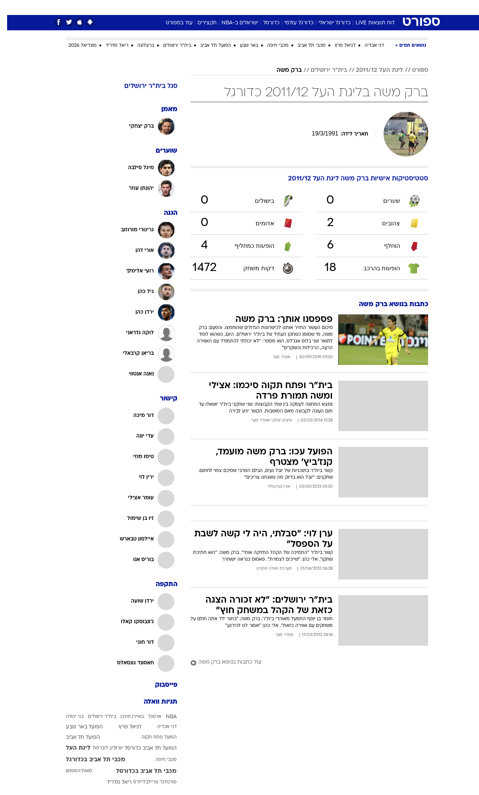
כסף (278, 7)
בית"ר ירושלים (170, 45)
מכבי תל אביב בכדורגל (88, 760)
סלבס (298, 7)
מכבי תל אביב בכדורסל (139, 771)
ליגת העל (71, 748)
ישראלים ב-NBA (232, 23)
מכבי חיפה (270, 45)
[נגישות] (10, 7)
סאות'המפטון (72, 771)
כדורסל (264, 23)
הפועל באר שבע (77, 727)
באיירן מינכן (125, 717)
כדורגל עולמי (291, 23)
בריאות (235, 7)
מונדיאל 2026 (75, 45)
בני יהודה (67, 717)
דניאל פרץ (337, 45)
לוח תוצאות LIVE (367, 23)
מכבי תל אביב (304, 45)
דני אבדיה (367, 45)
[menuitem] (367, 7)
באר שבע (242, 45)
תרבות (322, 7)
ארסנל (147, 717)
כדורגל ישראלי (327, 23)
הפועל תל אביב (208, 45)
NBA (164, 717)
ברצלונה (138, 45)
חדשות (372, 7)
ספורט (346, 7)
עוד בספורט (172, 23)
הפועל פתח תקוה (152, 737)
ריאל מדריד (109, 45)
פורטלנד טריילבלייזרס (148, 782)
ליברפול (93, 748)
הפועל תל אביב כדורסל (144, 748)
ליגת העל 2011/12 (372, 70)
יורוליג (109, 748)
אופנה (154, 7)
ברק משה (282, 70)
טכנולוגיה (181, 7)
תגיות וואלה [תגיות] (153, 702)
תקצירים (200, 23)
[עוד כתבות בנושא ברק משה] (302, 663)
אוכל (258, 7)
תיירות (209, 7)
